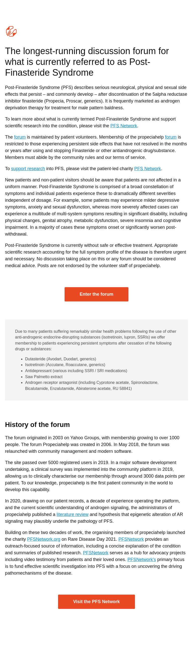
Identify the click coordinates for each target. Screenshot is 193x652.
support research (28, 168)
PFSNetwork (131, 539)
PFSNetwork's (141, 559)
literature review (72, 514)
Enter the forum (96, 294)
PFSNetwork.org (43, 539)
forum (20, 137)
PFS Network (123, 125)
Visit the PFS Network (96, 601)
